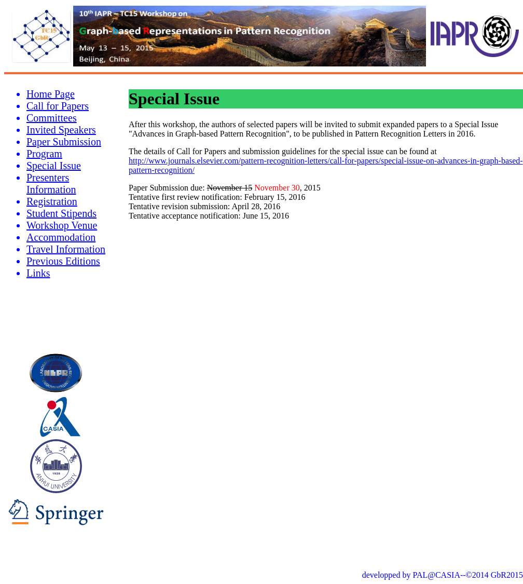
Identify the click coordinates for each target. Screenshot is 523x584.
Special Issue (53, 165)
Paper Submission (63, 141)
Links (38, 273)
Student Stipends (61, 213)
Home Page (50, 94)
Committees (51, 118)
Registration (51, 201)
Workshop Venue (61, 225)
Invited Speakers (61, 129)
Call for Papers (57, 106)
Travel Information (65, 249)
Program (44, 153)
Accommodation (60, 237)
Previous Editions (63, 261)
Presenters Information (51, 183)
